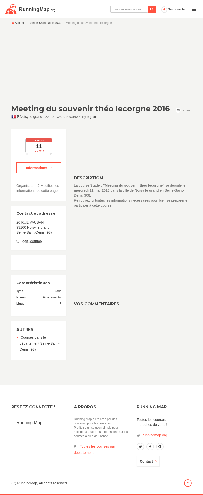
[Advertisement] (101, 64)
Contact (148, 461)
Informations (39, 168)
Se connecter (173, 9)
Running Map (29, 422)
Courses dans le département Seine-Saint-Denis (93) (40, 343)
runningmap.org (155, 435)
